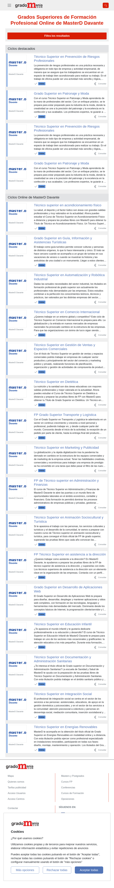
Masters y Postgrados (72, 776)
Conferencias (68, 787)
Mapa (11, 776)
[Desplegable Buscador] (106, 5)
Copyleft (12, 825)
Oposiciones (67, 799)
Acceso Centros (16, 799)
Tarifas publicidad (17, 787)
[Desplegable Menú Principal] (9, 5)
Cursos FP (66, 781)
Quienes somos (16, 781)
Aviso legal (13, 819)
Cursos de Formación (72, 793)
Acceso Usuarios (17, 793)
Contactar (13, 808)
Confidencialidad (16, 814)
